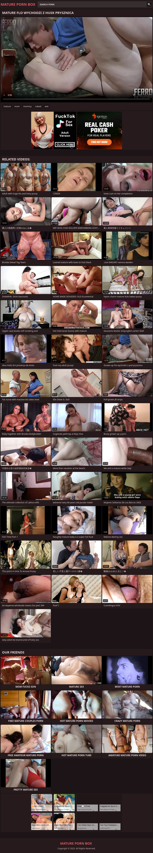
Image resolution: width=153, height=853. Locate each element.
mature (7, 106)
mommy (27, 106)
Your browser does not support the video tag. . (76, 59)
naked (38, 106)
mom (17, 106)
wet (46, 106)
